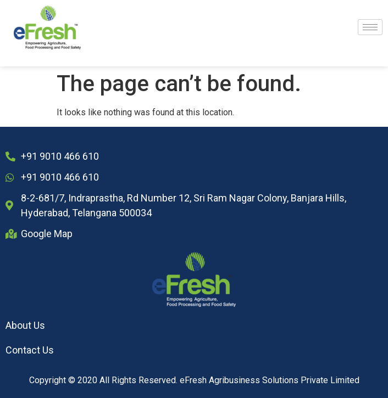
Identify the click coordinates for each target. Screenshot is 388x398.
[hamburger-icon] (370, 27)
